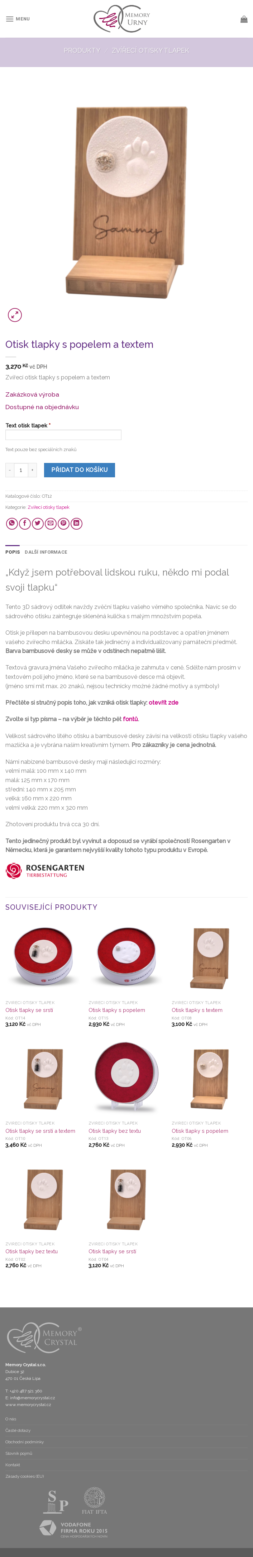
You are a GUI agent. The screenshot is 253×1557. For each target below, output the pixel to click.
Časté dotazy (17, 1430)
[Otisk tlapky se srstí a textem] (43, 1079)
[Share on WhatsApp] (12, 524)
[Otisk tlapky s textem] (210, 959)
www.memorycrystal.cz (28, 1404)
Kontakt (12, 1464)
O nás (10, 1418)
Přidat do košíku (79, 470)
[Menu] (17, 19)
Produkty (82, 50)
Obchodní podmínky (24, 1441)
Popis (12, 552)
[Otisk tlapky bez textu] (126, 1079)
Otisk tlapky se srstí (29, 1010)
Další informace (46, 552)
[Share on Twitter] (38, 524)
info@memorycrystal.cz (32, 1397)
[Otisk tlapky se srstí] (43, 959)
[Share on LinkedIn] (76, 524)
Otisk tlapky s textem (197, 1010)
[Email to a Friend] (51, 524)
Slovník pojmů (18, 1453)
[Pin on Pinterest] (64, 524)
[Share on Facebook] (25, 524)
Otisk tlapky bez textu (115, 1131)
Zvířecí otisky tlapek (150, 50)
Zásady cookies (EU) (24, 1476)
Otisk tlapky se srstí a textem (40, 1131)
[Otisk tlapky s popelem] (126, 959)
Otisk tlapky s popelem (117, 1010)
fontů (130, 719)
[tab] (12, 552)
